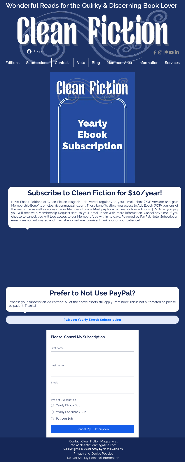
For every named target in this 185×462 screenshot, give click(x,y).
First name (57, 348)
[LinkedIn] (176, 52)
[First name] (91, 355)
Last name (57, 365)
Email (54, 382)
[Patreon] (165, 52)
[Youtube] (171, 52)
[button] (148, 62)
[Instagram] (160, 52)
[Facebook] (154, 52)
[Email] (91, 390)
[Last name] (91, 372)
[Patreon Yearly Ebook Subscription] (92, 320)
